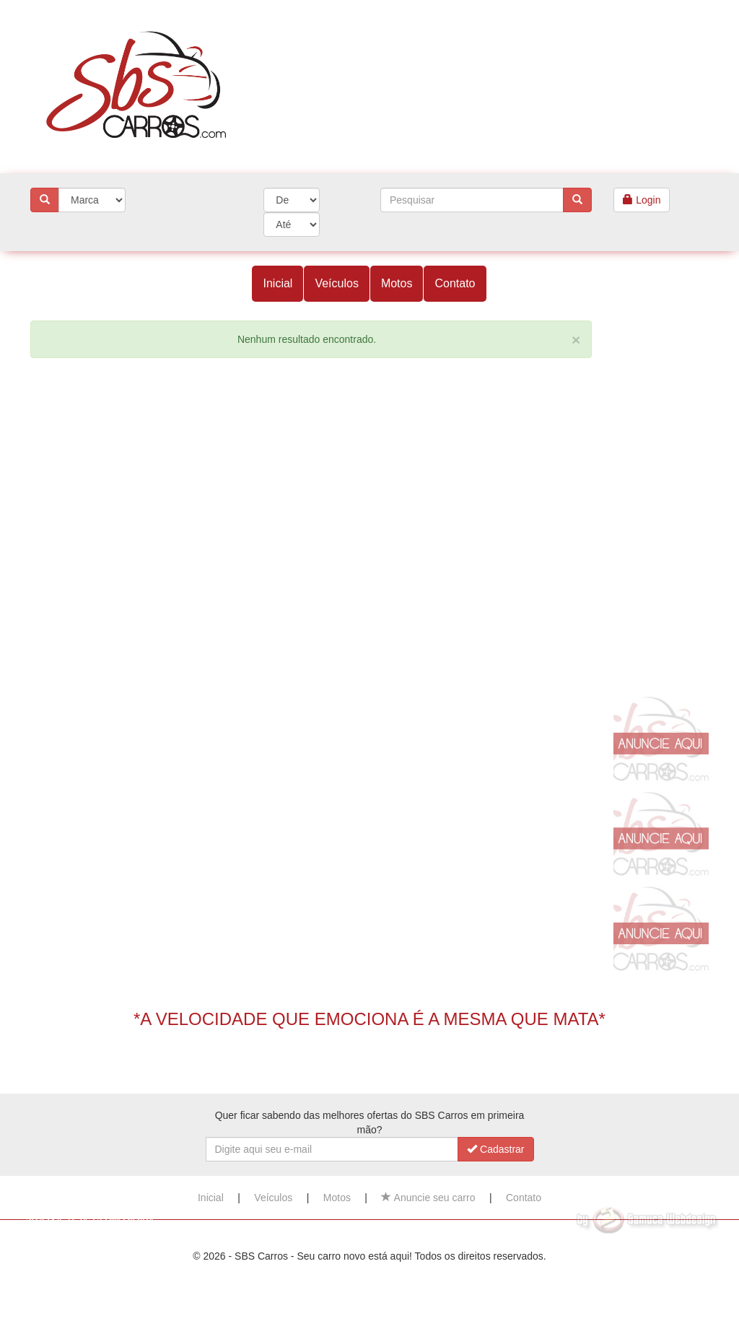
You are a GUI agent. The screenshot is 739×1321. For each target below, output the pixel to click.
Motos (397, 283)
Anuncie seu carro (428, 1197)
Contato (454, 283)
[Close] (576, 339)
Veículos (336, 283)
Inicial (277, 283)
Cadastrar (495, 1149)
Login (641, 200)
